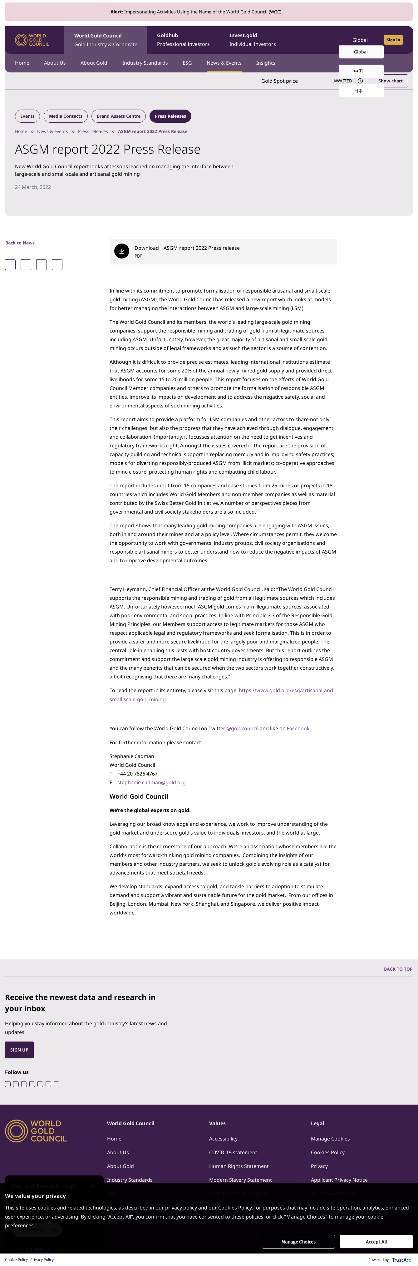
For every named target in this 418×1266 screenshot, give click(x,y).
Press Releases (170, 116)
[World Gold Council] (32, 40)
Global (360, 40)
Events (27, 116)
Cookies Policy (328, 1151)
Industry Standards (146, 63)
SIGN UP (19, 1049)
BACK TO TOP (398, 968)
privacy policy (181, 1207)
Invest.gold (253, 40)
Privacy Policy (42, 1259)
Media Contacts (65, 116)
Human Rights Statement (239, 1165)
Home (22, 63)
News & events (52, 131)
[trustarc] (402, 1259)
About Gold (94, 63)
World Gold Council (105, 40)
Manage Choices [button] (298, 1242)
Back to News (20, 243)
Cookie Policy (16, 1259)
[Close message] (99, 1181)
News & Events (225, 63)
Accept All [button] (376, 1242)
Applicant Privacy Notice (339, 1178)
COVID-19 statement (233, 1151)
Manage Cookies (330, 1137)
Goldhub (183, 40)
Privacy (319, 1165)
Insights (267, 63)
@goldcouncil (242, 727)
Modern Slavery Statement (240, 1178)
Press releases (93, 131)
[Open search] (329, 40)
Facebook (298, 727)
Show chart (390, 81)
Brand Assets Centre (118, 116)
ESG (188, 63)
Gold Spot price (279, 80)
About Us (55, 63)
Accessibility (223, 1137)
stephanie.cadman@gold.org (151, 781)
